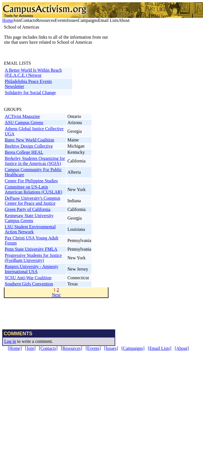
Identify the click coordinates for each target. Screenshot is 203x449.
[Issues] (111, 348)
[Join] (30, 348)
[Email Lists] (159, 348)
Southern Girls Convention (29, 284)
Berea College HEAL (24, 152)
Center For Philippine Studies (31, 180)
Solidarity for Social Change (30, 92)
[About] (182, 348)
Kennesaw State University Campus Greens (29, 218)
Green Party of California (27, 209)
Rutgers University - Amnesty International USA (31, 269)
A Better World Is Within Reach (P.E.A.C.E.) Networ (33, 73)
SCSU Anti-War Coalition (28, 277)
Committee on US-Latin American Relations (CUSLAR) (33, 189)
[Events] (93, 348)
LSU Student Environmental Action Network (30, 229)
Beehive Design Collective (29, 146)
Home (7, 20)
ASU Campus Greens (24, 122)
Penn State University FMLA (31, 249)
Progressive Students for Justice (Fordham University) (33, 258)
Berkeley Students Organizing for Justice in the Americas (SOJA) (35, 161)
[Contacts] (48, 348)
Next (56, 294)
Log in (10, 341)
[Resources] (71, 348)
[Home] (15, 348)
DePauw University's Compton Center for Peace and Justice (32, 201)
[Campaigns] (133, 348)
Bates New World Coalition (29, 140)
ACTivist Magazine (22, 116)
